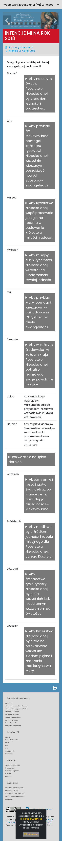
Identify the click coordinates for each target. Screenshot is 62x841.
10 (47, 23)
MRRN (7, 743)
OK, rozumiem (31, 834)
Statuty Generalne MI (12, 714)
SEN (6, 748)
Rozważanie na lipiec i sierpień (27, 459)
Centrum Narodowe (11, 720)
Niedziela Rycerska (11, 740)
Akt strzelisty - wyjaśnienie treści (16, 709)
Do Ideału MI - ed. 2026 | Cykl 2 (15, 794)
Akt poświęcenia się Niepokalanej (16, 706)
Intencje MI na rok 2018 (22, 51)
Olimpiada (8, 754)
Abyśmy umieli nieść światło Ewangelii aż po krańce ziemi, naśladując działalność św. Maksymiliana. (39, 494)
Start (14, 47)
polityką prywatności (31, 818)
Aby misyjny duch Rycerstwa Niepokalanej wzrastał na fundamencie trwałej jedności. (38, 267)
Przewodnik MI (10, 768)
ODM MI (7, 737)
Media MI (8, 777)
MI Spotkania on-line (11, 791)
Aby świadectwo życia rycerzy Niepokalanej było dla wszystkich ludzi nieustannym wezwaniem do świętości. (38, 594)
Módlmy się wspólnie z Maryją (15, 796)
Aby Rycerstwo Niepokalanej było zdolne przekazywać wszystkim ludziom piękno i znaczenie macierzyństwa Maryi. (39, 651)
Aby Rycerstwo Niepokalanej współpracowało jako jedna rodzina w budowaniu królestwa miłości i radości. (39, 220)
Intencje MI (27, 47)
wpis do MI (8, 703)
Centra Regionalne (11, 723)
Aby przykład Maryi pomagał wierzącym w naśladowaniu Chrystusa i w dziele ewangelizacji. (38, 312)
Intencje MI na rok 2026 (12, 765)
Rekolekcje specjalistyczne (14, 788)
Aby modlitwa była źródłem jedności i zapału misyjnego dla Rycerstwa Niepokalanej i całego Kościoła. (39, 541)
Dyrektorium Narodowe (13, 717)
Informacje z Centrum (12, 712)
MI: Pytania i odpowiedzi (13, 726)
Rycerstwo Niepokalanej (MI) (28, 5)
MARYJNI (8, 774)
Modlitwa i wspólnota (12, 771)
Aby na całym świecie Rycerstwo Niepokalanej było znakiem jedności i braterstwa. (38, 93)
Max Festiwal (9, 751)
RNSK (6, 745)
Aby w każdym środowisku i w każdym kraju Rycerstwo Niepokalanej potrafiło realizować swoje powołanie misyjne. (39, 364)
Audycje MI (9, 799)
